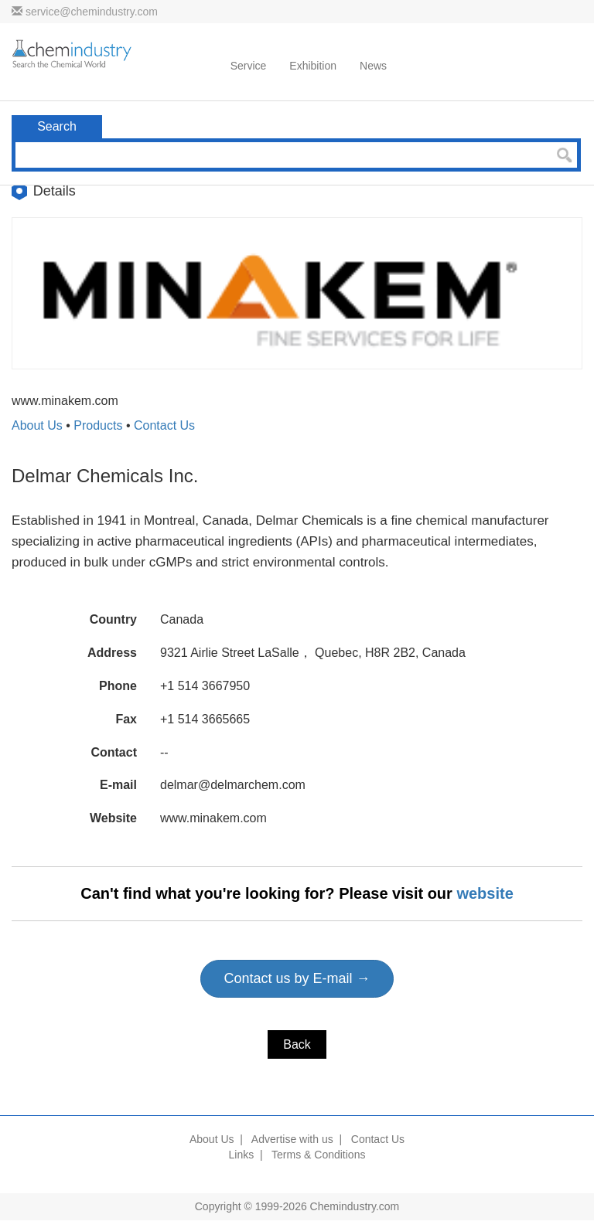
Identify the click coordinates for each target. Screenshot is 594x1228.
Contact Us (164, 425)
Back (297, 1044)
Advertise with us (292, 1139)
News (373, 66)
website (484, 893)
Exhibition (312, 66)
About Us (37, 425)
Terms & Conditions (318, 1154)
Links (241, 1154)
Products (97, 425)
